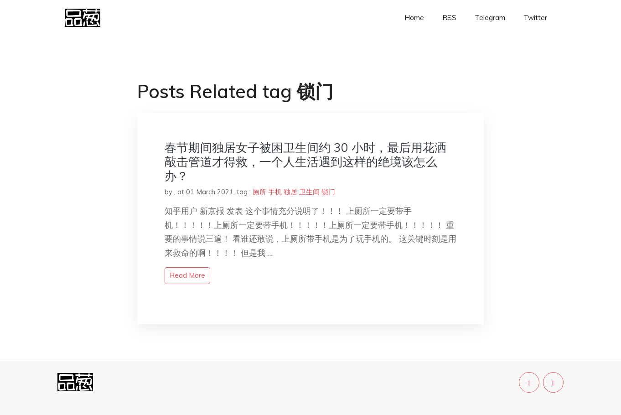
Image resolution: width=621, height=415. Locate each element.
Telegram (490, 17)
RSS (449, 17)
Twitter (535, 17)
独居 (290, 191)
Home (414, 17)
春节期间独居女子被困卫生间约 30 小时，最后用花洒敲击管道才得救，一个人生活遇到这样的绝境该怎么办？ (305, 161)
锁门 (328, 191)
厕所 (259, 191)
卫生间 (309, 191)
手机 (275, 191)
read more (187, 275)
